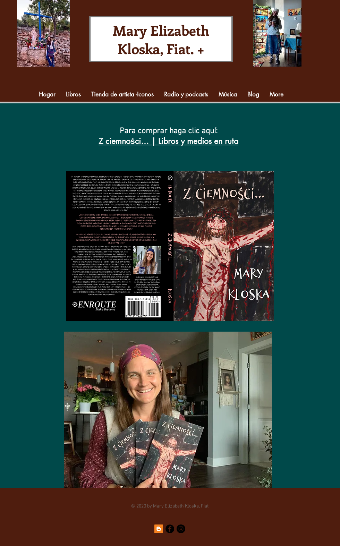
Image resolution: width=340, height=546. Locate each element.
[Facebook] (169, 528)
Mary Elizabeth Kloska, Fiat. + (161, 39)
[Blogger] (158, 528)
